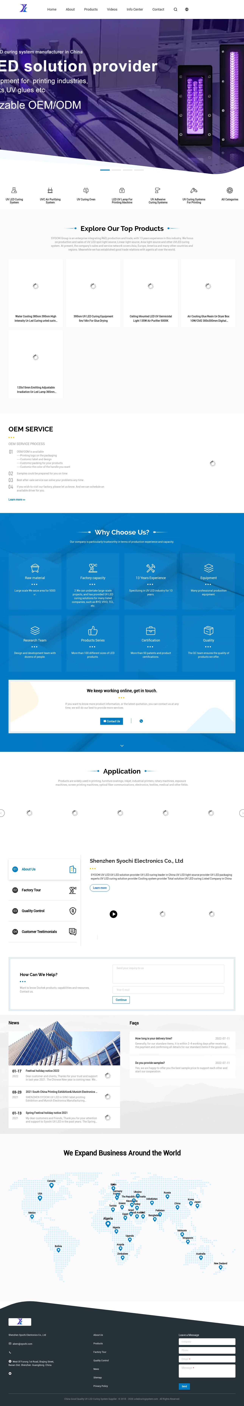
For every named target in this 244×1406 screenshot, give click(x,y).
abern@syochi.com (20, 1343)
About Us (98, 1335)
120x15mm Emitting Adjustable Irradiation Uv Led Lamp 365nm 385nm (36, 390)
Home (51, 9)
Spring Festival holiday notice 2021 (47, 1112)
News (96, 1369)
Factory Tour (99, 1352)
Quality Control (101, 1360)
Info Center (135, 9)
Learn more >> (17, 499)
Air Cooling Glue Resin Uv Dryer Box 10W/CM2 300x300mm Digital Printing (208, 319)
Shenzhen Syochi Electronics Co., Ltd (136, 861)
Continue (121, 999)
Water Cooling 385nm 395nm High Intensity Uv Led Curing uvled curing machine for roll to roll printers (36, 319)
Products (91, 9)
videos (112, 9)
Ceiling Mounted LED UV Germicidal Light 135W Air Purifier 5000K (151, 318)
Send (184, 1386)
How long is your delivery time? (153, 1038)
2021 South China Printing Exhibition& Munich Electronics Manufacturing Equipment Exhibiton (62, 1091)
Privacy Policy (100, 1386)
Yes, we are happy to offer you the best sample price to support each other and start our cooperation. (181, 1070)
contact (158, 9)
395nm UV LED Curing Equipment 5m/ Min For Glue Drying (93, 318)
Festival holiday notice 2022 (42, 1070)
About (70, 9)
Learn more (99, 887)
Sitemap (97, 1377)
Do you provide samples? (150, 1062)
